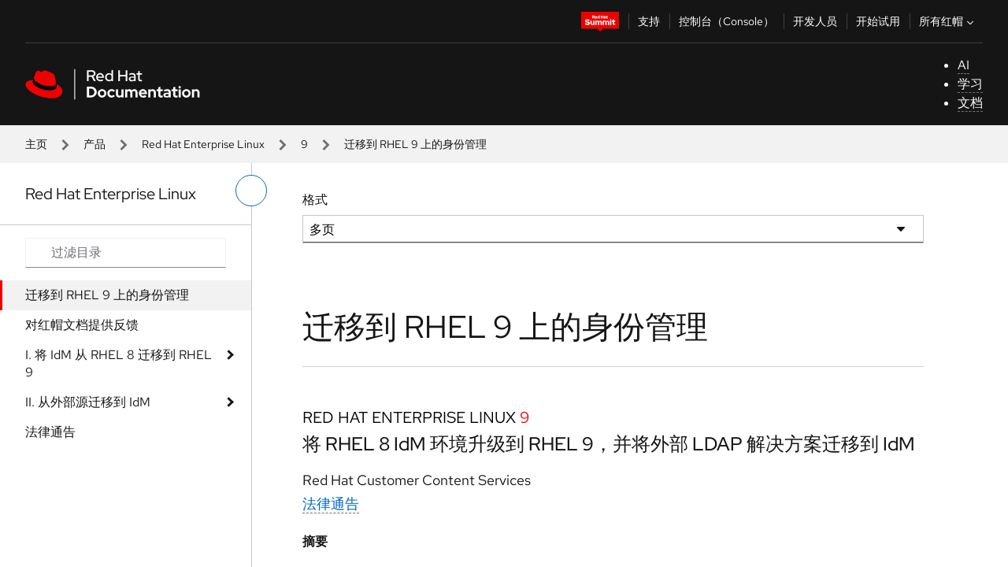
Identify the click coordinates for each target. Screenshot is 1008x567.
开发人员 (815, 21)
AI (963, 65)
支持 (649, 21)
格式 (315, 199)
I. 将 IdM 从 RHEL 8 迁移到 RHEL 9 (118, 363)
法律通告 (50, 432)
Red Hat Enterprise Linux (203, 144)
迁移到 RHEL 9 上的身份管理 (107, 295)
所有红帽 (948, 21)
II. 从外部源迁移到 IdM (87, 402)
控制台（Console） (726, 21)
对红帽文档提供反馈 (82, 325)
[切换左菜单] (251, 190)
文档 (970, 102)
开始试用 (878, 21)
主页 (36, 144)
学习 (970, 84)
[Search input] (125, 253)
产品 (94, 144)
